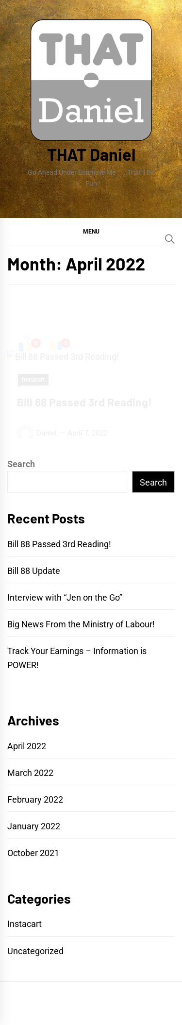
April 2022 (26, 746)
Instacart (24, 924)
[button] (91, 231)
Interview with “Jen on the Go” (64, 597)
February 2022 (35, 799)
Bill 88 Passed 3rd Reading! (59, 544)
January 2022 (33, 826)
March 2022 (30, 773)
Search (21, 464)
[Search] (170, 238)
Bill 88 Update (33, 571)
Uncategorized (35, 951)
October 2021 (33, 853)
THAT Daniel (91, 154)
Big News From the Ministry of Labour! (81, 624)
